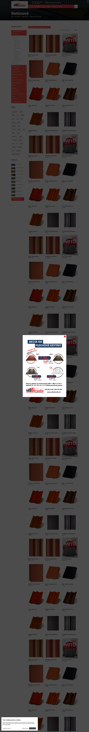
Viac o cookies (7, 724)
